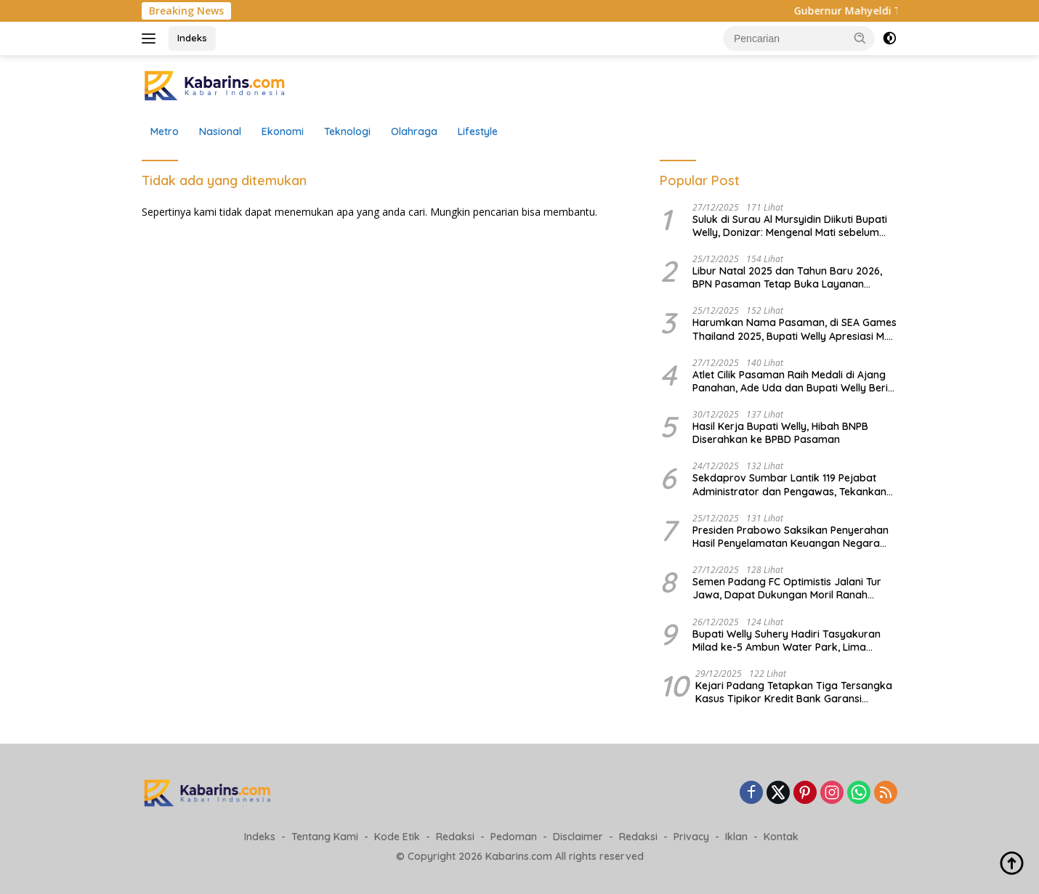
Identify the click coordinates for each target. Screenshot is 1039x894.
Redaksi (455, 836)
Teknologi (347, 131)
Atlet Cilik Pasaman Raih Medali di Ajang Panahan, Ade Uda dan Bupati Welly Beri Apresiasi (790, 381)
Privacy (691, 836)
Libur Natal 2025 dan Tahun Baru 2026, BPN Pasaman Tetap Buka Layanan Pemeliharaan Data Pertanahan (787, 277)
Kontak (781, 836)
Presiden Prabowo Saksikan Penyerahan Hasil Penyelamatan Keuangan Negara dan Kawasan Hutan (790, 537)
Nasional (220, 131)
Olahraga (414, 131)
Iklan (736, 836)
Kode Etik (397, 836)
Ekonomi (283, 131)
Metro (164, 131)
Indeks (192, 38)
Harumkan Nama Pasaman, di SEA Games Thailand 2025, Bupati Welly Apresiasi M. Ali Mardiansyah (794, 329)
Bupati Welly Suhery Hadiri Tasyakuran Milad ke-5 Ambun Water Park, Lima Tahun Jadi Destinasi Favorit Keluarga (786, 640)
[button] (860, 37)
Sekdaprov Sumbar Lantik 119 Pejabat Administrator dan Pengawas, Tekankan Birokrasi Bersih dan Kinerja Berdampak (790, 484)
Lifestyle (478, 131)
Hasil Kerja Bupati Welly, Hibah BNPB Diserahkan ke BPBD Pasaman (780, 433)
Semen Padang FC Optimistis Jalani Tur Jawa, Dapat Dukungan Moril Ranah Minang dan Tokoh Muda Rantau (786, 588)
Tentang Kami (324, 836)
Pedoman (513, 836)
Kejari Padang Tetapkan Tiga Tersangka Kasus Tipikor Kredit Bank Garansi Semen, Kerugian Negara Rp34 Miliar (793, 692)
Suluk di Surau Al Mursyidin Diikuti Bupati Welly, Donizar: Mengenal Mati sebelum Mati (789, 226)
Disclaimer (578, 836)
